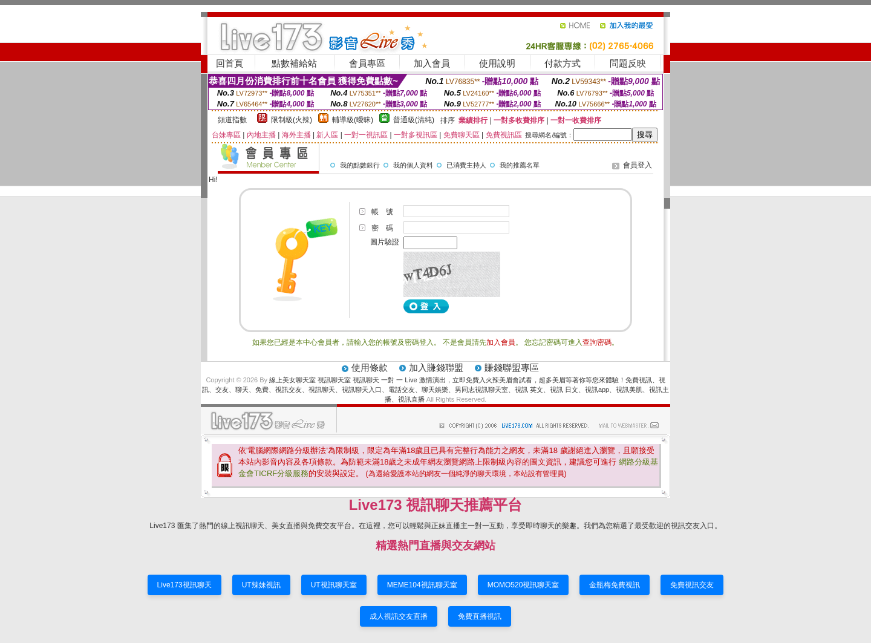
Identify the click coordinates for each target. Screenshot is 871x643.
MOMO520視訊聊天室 (523, 585)
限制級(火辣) (291, 120)
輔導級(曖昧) (352, 120)
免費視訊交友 (692, 585)
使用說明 (497, 63)
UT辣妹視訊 (261, 585)
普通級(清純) (413, 120)
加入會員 (432, 63)
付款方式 (562, 63)
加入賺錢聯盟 (436, 367)
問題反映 (628, 63)
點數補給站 (294, 63)
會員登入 (637, 165)
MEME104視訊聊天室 (422, 585)
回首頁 (229, 63)
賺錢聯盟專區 (511, 367)
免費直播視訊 (479, 616)
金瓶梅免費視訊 (614, 585)
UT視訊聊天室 (334, 585)
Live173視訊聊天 (184, 585)
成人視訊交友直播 (399, 616)
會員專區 (367, 63)
